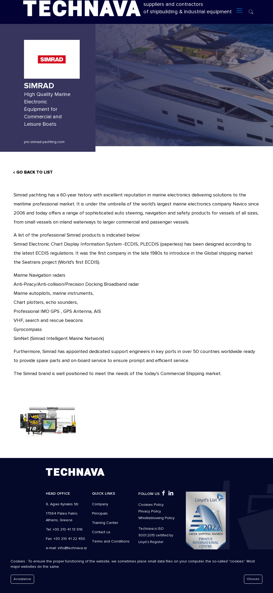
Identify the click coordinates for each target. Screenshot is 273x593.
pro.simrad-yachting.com (44, 142)
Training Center (105, 522)
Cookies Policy (151, 504)
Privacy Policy (149, 511)
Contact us (101, 532)
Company (100, 504)
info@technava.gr (72, 548)
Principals (100, 513)
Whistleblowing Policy (156, 518)
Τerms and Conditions (111, 541)
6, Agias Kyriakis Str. (62, 504)
